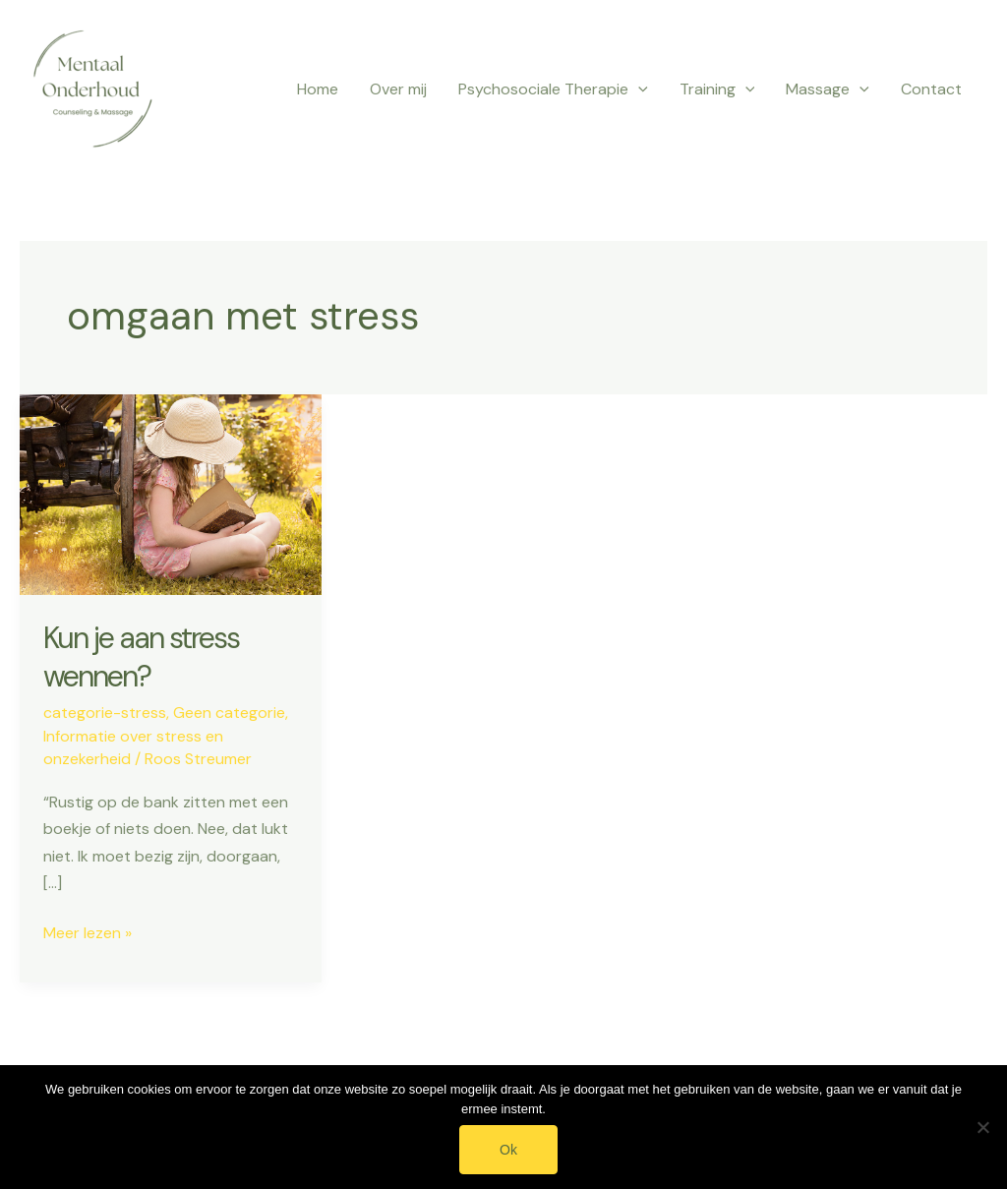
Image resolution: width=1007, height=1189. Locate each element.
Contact (931, 89)
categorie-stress (104, 712)
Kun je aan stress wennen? (141, 657)
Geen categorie (229, 712)
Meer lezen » (87, 933)
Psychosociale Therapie (553, 89)
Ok (508, 1150)
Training (717, 89)
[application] (638, 89)
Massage (827, 89)
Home (317, 89)
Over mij (398, 89)
